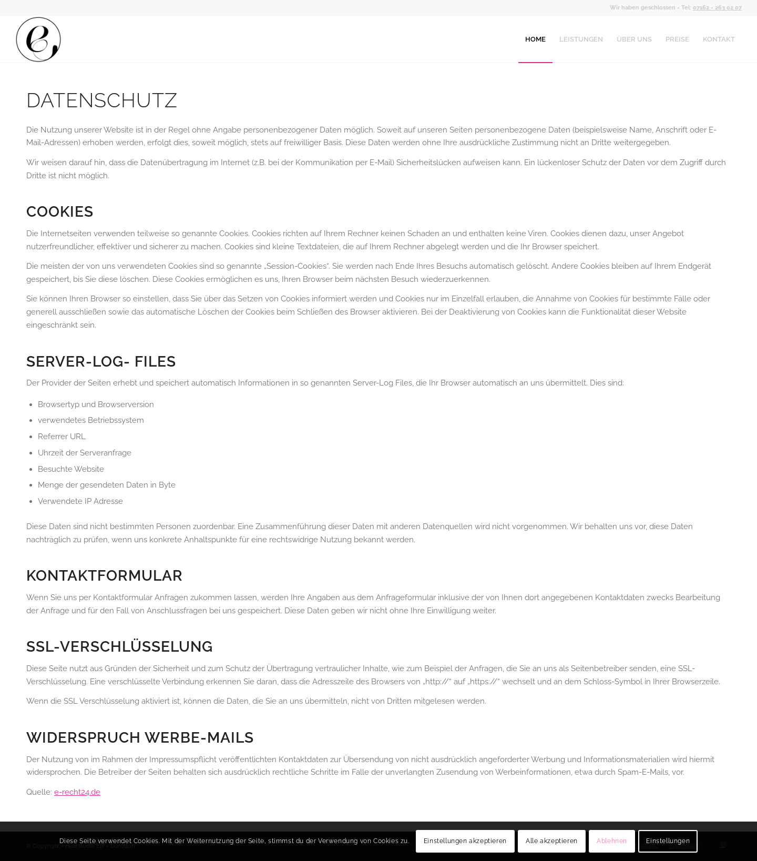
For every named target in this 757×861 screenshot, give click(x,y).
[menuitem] (535, 39)
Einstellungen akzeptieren (465, 841)
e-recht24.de (77, 792)
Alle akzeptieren (552, 841)
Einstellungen (668, 841)
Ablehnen (612, 841)
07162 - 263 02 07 (717, 7)
